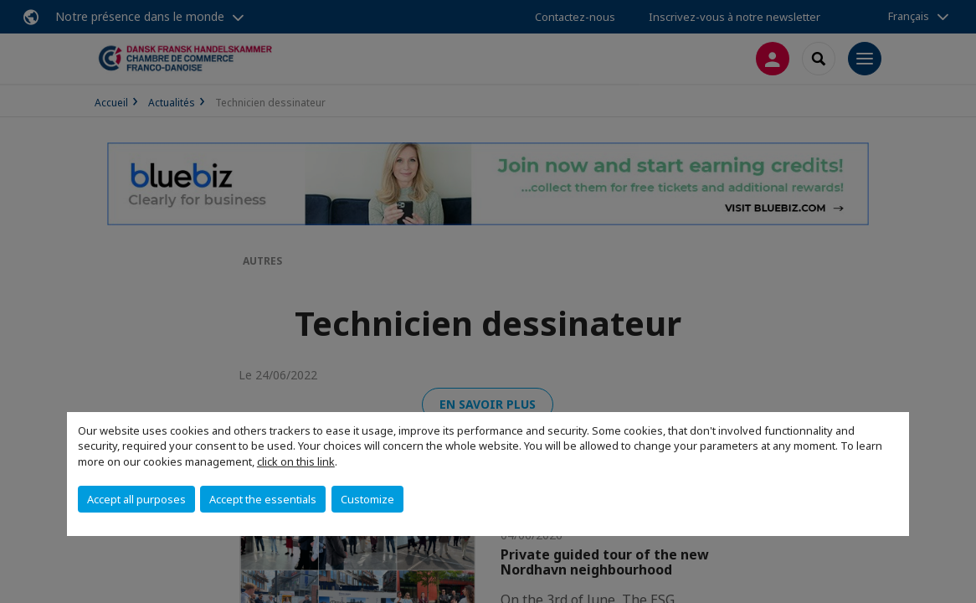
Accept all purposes (136, 499)
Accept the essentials (262, 499)
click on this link (296, 461)
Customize (367, 499)
